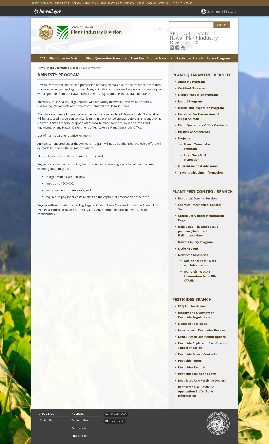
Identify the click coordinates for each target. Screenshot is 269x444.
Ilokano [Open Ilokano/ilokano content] (76, 3)
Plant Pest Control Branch (150, 47)
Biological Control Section (197, 187)
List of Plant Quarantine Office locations (64, 124)
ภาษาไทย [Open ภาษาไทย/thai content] (163, 3)
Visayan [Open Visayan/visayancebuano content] (188, 3)
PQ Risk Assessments (194, 121)
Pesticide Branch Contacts (197, 343)
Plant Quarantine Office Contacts (203, 114)
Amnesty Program (191, 71)
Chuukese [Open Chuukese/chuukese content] (47, 3)
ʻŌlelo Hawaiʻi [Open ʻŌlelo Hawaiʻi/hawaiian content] (63, 3)
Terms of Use (80, 409)
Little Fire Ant (188, 237)
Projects (184, 127)
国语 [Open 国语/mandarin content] (103, 3)
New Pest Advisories (193, 244)
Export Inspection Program (198, 84)
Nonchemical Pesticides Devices (201, 319)
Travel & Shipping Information (200, 161)
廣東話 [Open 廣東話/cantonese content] (35, 3)
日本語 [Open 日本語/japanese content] (86, 3)
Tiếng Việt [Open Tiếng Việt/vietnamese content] (176, 3)
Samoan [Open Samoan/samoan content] (129, 3)
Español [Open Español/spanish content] (140, 3)
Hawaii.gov (47, 11)
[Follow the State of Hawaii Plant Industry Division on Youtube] (188, 33)
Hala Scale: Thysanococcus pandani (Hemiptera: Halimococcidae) (198, 220)
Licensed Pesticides (192, 312)
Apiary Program (218, 47)
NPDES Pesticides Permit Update (202, 326)
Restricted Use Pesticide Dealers (202, 369)
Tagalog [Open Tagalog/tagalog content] (151, 3)
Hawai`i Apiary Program (195, 231)
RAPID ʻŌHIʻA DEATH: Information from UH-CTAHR (200, 265)
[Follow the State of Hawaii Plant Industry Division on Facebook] (183, 33)
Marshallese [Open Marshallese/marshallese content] (115, 3)
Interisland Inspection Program (201, 97)
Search (222, 24)
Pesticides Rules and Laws (197, 363)
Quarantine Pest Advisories (198, 155)
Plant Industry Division (96, 32)
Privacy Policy (79, 425)
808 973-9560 (118, 403)
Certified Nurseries (192, 77)
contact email (116, 410)
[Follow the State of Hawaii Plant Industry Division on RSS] (177, 33)
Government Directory (221, 11)
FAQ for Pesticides (192, 295)
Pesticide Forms (190, 350)
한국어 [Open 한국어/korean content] (95, 3)
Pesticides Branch (190, 47)
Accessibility (79, 417)
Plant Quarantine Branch (104, 47)
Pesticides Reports (192, 356)
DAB (42, 47)
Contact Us (45, 409)
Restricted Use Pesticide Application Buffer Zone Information (196, 380)
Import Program (190, 90)
